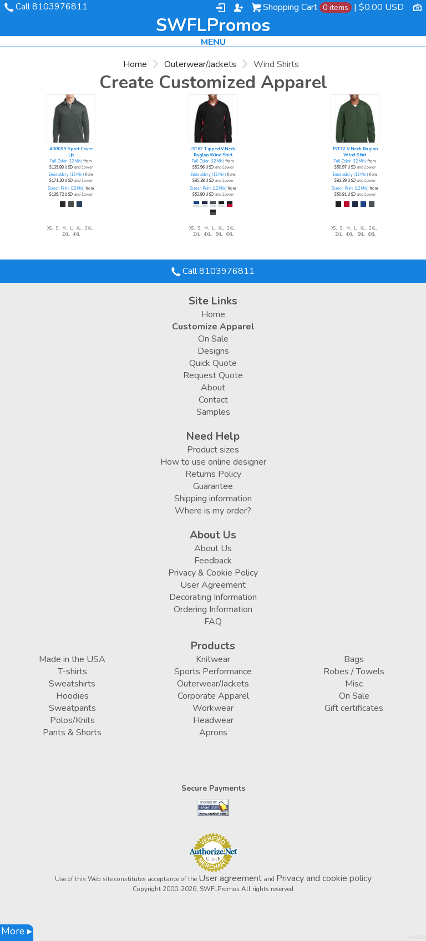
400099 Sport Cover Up (71, 152)
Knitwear (213, 659)
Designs (213, 351)
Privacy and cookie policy (324, 878)
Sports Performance (213, 671)
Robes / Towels (353, 671)
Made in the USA (72, 659)
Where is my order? (213, 511)
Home (135, 64)
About (213, 388)
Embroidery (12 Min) (66, 174)
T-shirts (72, 671)
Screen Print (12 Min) (66, 188)
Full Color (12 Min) (66, 161)
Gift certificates (353, 708)
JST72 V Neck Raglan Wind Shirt (355, 152)
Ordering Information (213, 609)
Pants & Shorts (72, 732)
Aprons (213, 732)
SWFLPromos (213, 25)
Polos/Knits (72, 720)
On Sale (213, 339)
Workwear (213, 708)
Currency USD (417, 6)
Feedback (213, 561)
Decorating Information (213, 597)
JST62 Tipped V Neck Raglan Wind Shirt (213, 152)
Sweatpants (72, 708)
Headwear (213, 720)
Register (238, 7)
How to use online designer (213, 462)
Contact (213, 400)
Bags (354, 659)
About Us (213, 548)
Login (220, 7)
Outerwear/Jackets (200, 64)
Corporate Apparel (213, 696)
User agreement (230, 878)
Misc (354, 684)
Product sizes (213, 450)
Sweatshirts (72, 684)
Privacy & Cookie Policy (213, 573)
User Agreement (213, 585)
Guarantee (213, 486)
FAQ (213, 622)
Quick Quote (213, 363)
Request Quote (213, 375)
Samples (213, 412)
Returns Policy (213, 474)
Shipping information (213, 498)
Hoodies (72, 696)
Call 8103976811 (52, 7)
